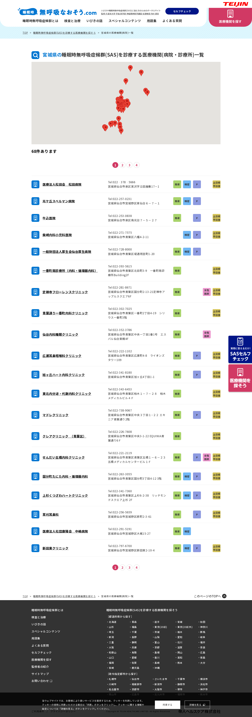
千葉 (134, 632)
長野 (134, 637)
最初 (100, 165)
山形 (111, 627)
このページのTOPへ (207, 596)
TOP (25, 32)
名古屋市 (114, 689)
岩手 (157, 622)
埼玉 (111, 632)
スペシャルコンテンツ (124, 20)
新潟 (111, 637)
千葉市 (181, 679)
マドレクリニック (56, 415)
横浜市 (204, 679)
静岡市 (181, 684)
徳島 (202, 657)
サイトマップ (40, 674)
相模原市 (137, 684)
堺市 (180, 689)
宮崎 (111, 667)
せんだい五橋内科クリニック (64, 457)
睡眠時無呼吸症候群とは (40, 20)
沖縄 (157, 667)
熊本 (180, 662)
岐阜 (202, 637)
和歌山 (113, 652)
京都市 (135, 689)
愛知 (180, 637)
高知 (180, 657)
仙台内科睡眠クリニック (60, 334)
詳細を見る (195, 704)
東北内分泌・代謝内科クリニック (67, 393)
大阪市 (158, 689)
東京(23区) (161, 627)
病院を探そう (240, 378)
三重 (111, 642)
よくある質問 (172, 20)
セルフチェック (182, 11)
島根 (157, 652)
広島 (202, 652)
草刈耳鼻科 (51, 514)
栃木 (180, 632)
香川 (157, 657)
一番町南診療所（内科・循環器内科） (70, 270)
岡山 (180, 652)
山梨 (157, 637)
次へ (145, 165)
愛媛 (134, 657)
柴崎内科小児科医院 (57, 234)
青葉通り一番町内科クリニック (65, 313)
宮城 (180, 622)
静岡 (134, 642)
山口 (111, 657)
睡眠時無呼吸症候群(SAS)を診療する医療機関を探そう (64, 32)
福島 (134, 627)
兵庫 (134, 647)
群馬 (202, 632)
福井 (202, 642)
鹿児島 (135, 667)
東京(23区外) (185, 627)
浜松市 (204, 684)
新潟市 (158, 684)
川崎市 (113, 684)
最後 (152, 165)
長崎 (157, 662)
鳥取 (134, 652)
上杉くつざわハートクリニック (65, 495)
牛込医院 (49, 218)
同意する (167, 704)
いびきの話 (94, 20)
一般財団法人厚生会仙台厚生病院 (67, 251)
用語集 (152, 20)
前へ (107, 165)
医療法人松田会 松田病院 (62, 184)
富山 (157, 642)
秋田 (202, 622)
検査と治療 (72, 20)
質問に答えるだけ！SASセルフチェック (240, 350)
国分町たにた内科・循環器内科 (65, 476)
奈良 (202, 647)
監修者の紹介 (40, 667)
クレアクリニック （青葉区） (64, 436)
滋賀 (180, 647)
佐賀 (134, 662)
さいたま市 (161, 679)
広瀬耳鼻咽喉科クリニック (62, 355)
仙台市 (135, 679)
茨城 (157, 632)
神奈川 (204, 627)
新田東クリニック (56, 548)
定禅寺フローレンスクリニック (65, 292)
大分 (202, 662)
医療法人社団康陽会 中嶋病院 (65, 531)
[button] (123, 110)
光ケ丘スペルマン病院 (59, 201)
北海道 (113, 622)
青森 (134, 622)
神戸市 (204, 689)
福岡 (111, 662)
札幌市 (113, 679)
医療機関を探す (230, 21)
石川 (180, 642)
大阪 (111, 647)
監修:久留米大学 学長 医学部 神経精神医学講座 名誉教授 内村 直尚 (130, 13)
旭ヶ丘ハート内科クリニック (64, 374)
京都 (157, 647)
